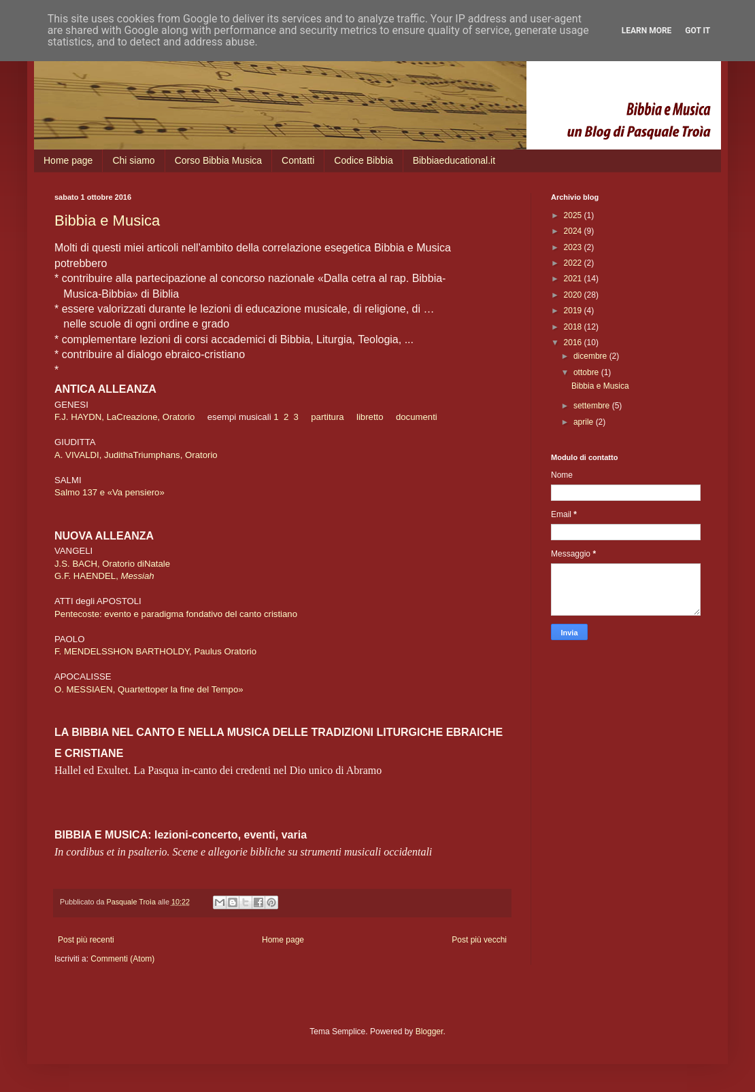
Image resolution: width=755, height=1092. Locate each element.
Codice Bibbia (363, 160)
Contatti (298, 160)
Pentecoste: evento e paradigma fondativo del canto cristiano (175, 614)
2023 (574, 247)
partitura (327, 417)
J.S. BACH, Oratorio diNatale (112, 564)
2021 (574, 278)
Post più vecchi (479, 940)
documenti (416, 417)
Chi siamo (133, 160)
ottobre (587, 372)
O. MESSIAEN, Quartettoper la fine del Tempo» (149, 689)
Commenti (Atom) (122, 959)
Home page (68, 160)
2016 (574, 342)
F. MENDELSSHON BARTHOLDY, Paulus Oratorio (155, 651)
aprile (584, 422)
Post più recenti (86, 940)
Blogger (429, 1031)
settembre (592, 405)
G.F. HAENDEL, (105, 576)
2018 (574, 327)
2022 (574, 263)
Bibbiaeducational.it (454, 160)
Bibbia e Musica (107, 220)
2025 (574, 215)
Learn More (647, 30)
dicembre (591, 356)
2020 (574, 295)
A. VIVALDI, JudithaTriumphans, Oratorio (136, 455)
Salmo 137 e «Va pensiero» (109, 492)
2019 (574, 310)
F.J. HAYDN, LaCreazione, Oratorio (124, 417)
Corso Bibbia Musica (218, 160)
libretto (370, 417)
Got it (697, 30)
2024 (574, 231)
